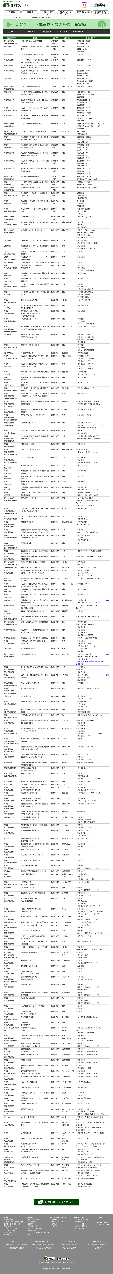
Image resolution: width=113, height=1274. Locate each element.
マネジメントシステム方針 (12, 1228)
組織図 (17, 1222)
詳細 (107, 600)
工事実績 (31, 12)
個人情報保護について (43, 1241)
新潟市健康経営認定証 (70, 1245)
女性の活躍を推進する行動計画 (43, 1245)
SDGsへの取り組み (9, 1230)
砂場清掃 (54, 1226)
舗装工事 (30, 1224)
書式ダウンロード (104, 1224)
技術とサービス (49, 12)
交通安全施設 (32, 1222)
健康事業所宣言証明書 (16, 1248)
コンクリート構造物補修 (35, 1228)
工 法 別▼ (62, 32)
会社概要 (7, 1222)
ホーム (29, 5)
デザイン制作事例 (80, 1228)
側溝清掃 (54, 1224)
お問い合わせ (16, 1241)
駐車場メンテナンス (57, 1222)
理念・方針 (7, 1226)
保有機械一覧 (16, 1224)
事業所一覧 (7, 1232)
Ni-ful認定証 (96, 1248)
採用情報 (7, 1234)
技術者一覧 (7, 1224)
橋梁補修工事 (32, 1230)
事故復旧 (54, 1220)
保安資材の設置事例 (81, 1226)
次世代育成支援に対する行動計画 (16, 1245)
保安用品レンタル (85, 12)
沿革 (12, 1222)
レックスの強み (79, 1224)
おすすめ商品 (79, 1222)
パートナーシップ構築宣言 (97, 1245)
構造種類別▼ (78, 32)
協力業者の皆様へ (102, 1222)
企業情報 (13, 12)
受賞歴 (22, 1222)
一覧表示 (9, 32)
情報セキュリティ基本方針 (43, 1248)
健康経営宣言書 (70, 1241)
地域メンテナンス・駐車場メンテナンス (67, 12)
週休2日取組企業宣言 (70, 1248)
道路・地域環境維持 (34, 1220)
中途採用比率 (96, 1241)
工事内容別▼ (46, 32)
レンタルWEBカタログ (81, 1220)
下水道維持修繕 (32, 1226)
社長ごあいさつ (8, 1220)
